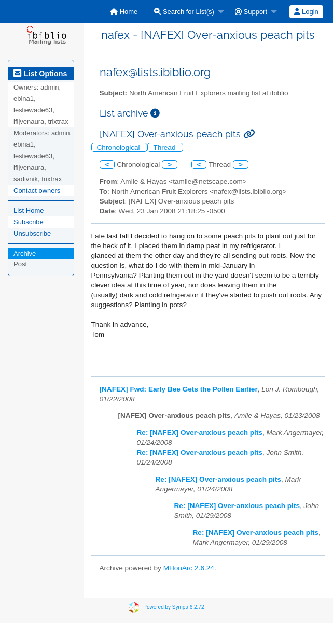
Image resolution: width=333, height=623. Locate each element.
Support (251, 12)
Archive (24, 253)
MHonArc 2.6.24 (188, 568)
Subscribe (28, 222)
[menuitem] (124, 11)
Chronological (119, 147)
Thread (165, 147)
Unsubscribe (32, 233)
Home (123, 12)
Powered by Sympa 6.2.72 (173, 607)
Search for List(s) (184, 12)
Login (306, 12)
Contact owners (36, 190)
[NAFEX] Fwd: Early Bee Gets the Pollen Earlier (179, 389)
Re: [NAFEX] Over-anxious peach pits (199, 433)
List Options (40, 73)
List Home (28, 210)
